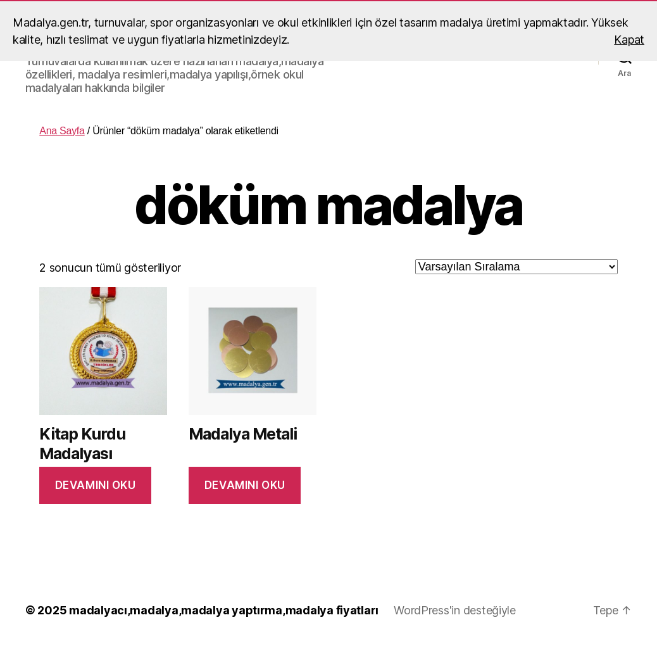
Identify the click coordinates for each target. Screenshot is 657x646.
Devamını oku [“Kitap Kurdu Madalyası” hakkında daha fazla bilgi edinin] (95, 485)
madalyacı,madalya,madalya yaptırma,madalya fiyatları (224, 610)
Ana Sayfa (61, 130)
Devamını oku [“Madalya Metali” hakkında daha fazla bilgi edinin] (244, 485)
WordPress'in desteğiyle (455, 610)
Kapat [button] (629, 39)
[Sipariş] (516, 266)
